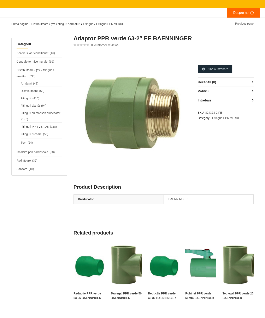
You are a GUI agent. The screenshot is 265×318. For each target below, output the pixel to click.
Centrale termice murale (32, 61)
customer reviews (104, 45)
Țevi (23, 142)
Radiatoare (24, 160)
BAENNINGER (178, 199)
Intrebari (204, 100)
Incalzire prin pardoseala (32, 152)
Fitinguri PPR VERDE (110, 24)
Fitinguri (88, 24)
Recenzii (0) (207, 82)
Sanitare (22, 169)
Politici (203, 91)
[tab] (226, 82)
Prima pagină (20, 24)
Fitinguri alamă (30, 105)
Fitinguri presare (31, 134)
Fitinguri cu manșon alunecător (40, 113)
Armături (26, 83)
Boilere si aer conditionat (32, 53)
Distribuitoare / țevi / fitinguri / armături (55, 24)
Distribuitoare (29, 91)
